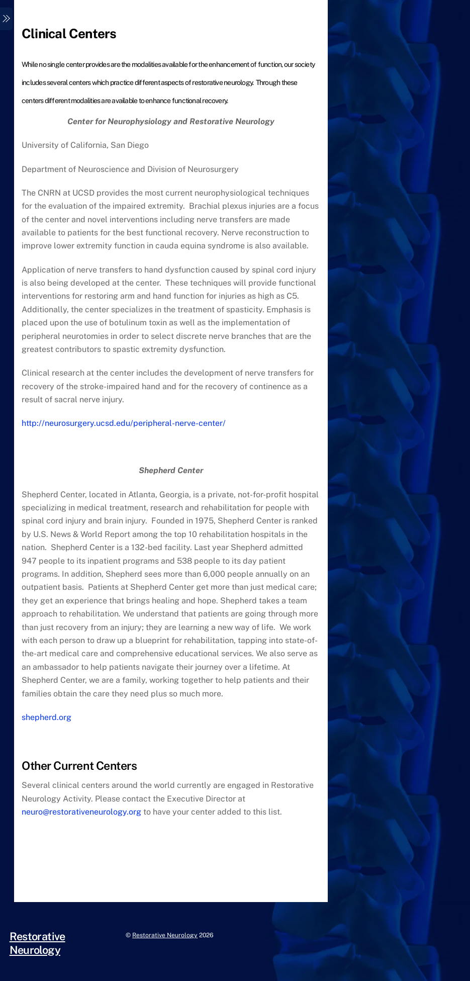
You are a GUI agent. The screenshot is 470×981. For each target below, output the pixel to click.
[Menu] (6, 19)
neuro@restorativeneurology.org (81, 812)
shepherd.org (46, 717)
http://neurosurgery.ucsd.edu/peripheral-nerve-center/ (124, 423)
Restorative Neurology (165, 935)
